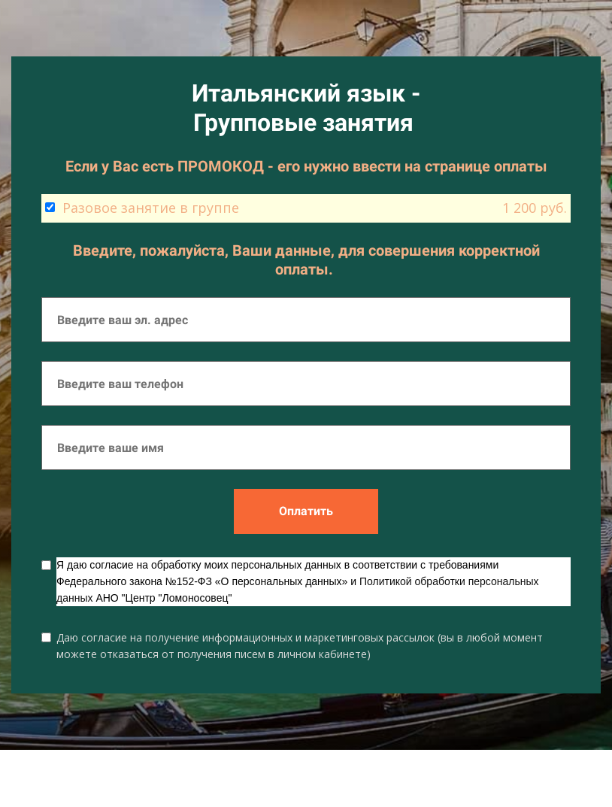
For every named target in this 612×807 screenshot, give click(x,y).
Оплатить (306, 511)
